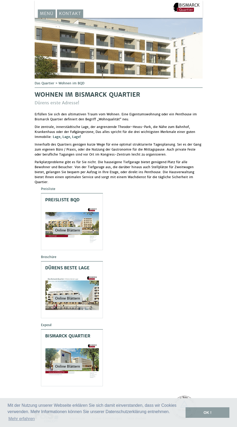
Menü (47, 13)
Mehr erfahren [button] (21, 418)
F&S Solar (186, 7)
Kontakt (70, 13)
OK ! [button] (207, 412)
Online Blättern (67, 230)
